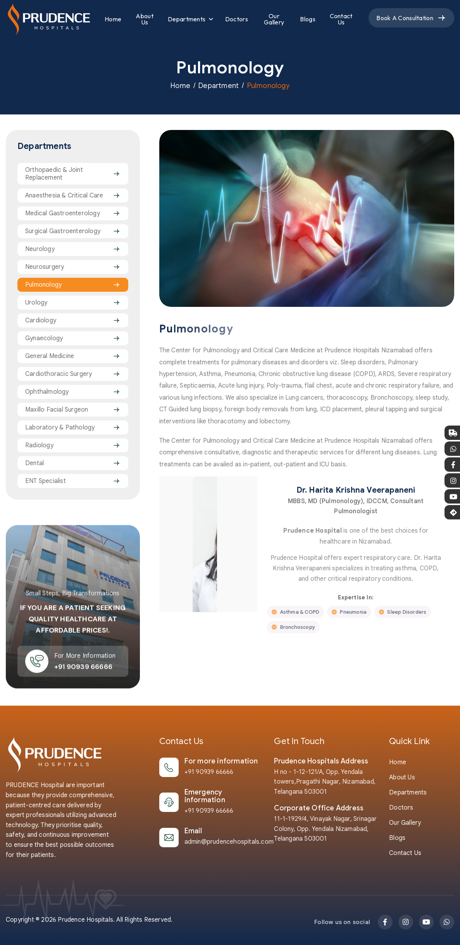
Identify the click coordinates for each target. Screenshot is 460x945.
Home (113, 19)
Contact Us (341, 19)
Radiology (39, 445)
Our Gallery (274, 19)
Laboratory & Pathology (60, 427)
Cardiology (40, 320)
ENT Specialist (45, 481)
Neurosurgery (44, 267)
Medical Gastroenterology (62, 213)
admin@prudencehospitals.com (229, 842)
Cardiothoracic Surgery (58, 374)
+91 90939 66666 (209, 772)
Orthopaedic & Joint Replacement (54, 174)
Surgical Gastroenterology (62, 231)
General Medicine (49, 356)
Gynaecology (44, 338)
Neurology (40, 249)
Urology (36, 302)
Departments (186, 19)
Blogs (307, 19)
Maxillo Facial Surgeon (56, 410)
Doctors (236, 19)
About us (402, 777)
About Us (144, 19)
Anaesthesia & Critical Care (64, 195)
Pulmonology (43, 285)
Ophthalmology (47, 392)
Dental (34, 463)
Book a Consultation (404, 18)
